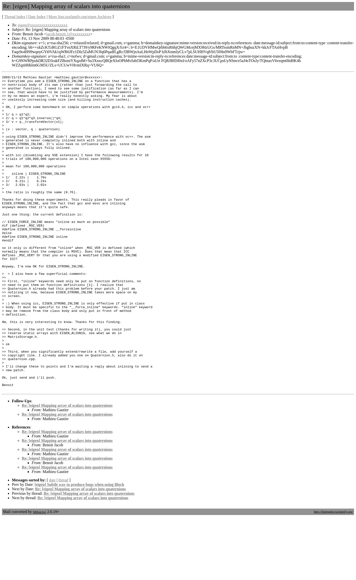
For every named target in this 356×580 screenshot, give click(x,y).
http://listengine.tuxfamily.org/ (333, 575)
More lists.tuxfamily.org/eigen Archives (79, 17)
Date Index (37, 17)
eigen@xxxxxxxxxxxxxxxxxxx (42, 25)
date (52, 543)
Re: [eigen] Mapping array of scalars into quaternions (67, 468)
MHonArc (39, 575)
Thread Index (14, 17)
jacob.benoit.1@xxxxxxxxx (68, 34)
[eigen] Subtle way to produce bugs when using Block (79, 547)
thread (63, 543)
